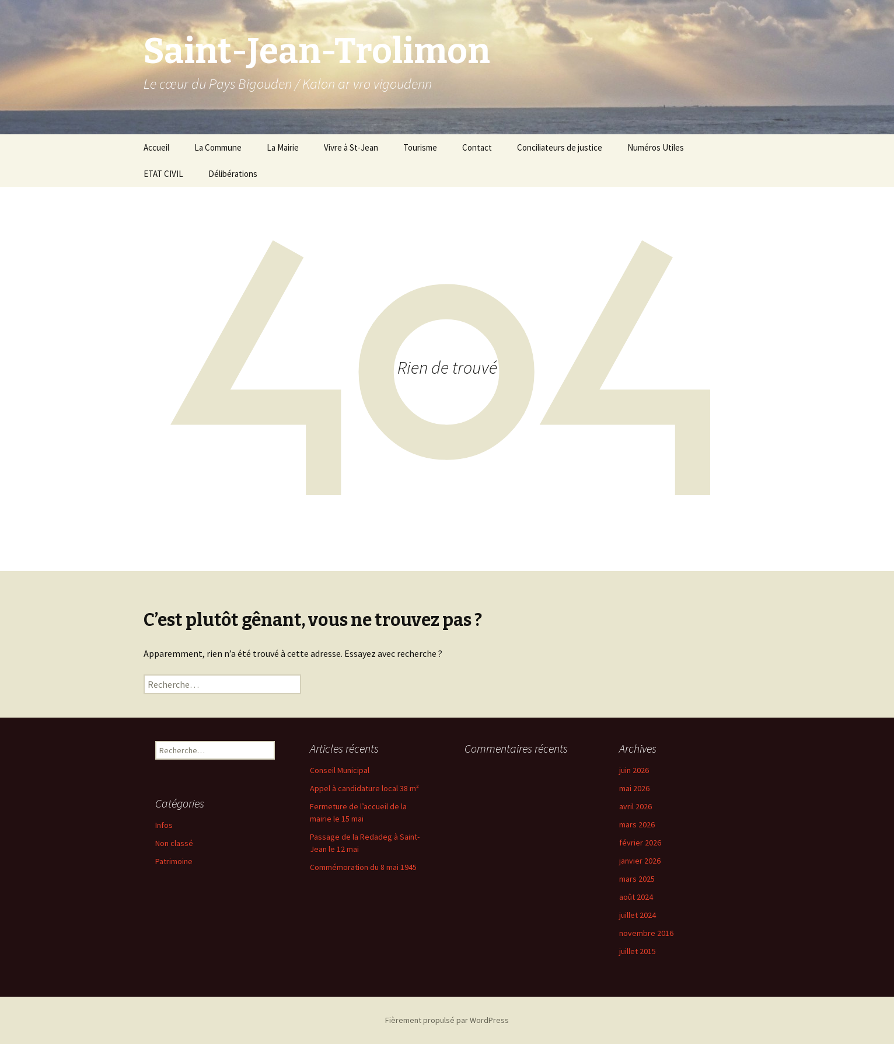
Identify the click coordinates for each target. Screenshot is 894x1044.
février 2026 (640, 842)
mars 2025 (637, 879)
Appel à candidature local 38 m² (364, 788)
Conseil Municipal (339, 770)
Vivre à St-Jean (351, 147)
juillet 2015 (637, 951)
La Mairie (283, 147)
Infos (164, 825)
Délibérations (232, 173)
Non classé (174, 843)
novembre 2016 (646, 933)
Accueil (156, 147)
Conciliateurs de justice (559, 147)
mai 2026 (634, 788)
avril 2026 (635, 806)
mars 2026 (637, 824)
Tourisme (420, 147)
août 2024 (636, 897)
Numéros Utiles (655, 147)
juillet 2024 (637, 915)
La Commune (218, 147)
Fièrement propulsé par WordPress (447, 1020)
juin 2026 (634, 770)
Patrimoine (174, 861)
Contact (477, 147)
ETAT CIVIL (163, 173)
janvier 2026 (640, 860)
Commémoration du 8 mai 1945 (363, 867)
